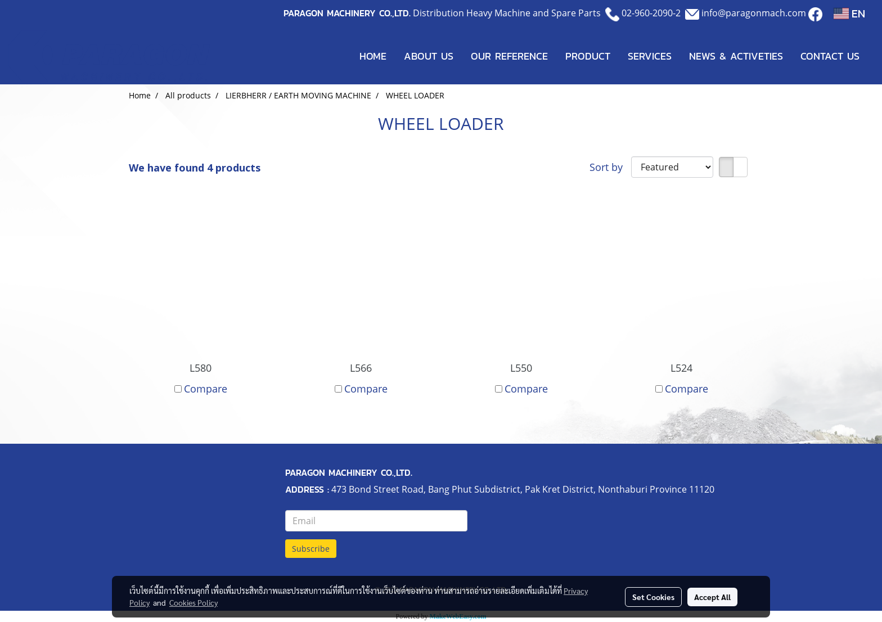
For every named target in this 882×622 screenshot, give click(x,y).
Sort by (610, 167)
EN (849, 13)
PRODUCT (587, 56)
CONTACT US (830, 56)
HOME (372, 56)
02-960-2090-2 (651, 13)
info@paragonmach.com (753, 13)
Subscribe (311, 548)
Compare (205, 388)
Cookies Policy (193, 602)
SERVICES (650, 56)
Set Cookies (653, 597)
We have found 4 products (194, 167)
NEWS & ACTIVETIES (736, 56)
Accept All (712, 597)
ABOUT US (428, 56)
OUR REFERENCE (509, 56)
